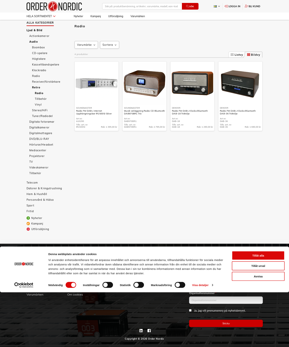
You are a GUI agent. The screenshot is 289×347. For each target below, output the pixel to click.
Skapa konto (116, 258)
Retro (36, 98)
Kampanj (95, 16)
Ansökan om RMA (79, 274)
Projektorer (37, 166)
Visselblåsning (36, 279)
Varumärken (137, 16)
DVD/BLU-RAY (39, 149)
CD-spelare (40, 63)
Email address (197, 258)
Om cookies (75, 294)
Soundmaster (84, 118)
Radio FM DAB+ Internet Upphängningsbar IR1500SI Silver (94, 123)
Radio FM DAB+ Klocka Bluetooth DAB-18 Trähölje (190, 123)
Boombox (38, 58)
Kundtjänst (78, 252)
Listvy (237, 65)
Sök (190, 6)
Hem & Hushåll (37, 204)
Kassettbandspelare (46, 75)
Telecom (32, 193)
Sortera (109, 55)
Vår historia (34, 268)
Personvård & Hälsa (40, 210)
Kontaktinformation (162, 268)
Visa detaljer (200, 339)
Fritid (30, 222)
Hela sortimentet (41, 16)
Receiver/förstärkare (46, 92)
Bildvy (253, 65)
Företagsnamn (198, 275)
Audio (33, 52)
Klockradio (39, 81)
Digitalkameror (39, 138)
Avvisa (258, 330)
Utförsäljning (115, 16)
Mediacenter (37, 161)
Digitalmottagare (40, 144)
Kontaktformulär (160, 274)
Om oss (32, 263)
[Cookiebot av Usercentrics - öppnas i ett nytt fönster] (24, 340)
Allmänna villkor (78, 258)
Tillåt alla (258, 310)
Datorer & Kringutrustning (44, 199)
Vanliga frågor (77, 263)
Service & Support (79, 268)
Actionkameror (39, 46)
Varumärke (86, 55)
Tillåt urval (258, 320)
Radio (36, 86)
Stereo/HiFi (40, 121)
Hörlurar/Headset (41, 155)
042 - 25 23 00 (170, 258)
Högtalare (39, 69)
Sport (30, 216)
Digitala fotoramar (42, 132)
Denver (176, 118)
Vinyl (38, 115)
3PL (29, 258)
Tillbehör (41, 109)
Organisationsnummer (202, 293)
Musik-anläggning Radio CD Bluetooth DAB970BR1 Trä (144, 123)
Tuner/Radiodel (42, 126)
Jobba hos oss (36, 284)
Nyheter (78, 16)
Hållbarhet (34, 274)
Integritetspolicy (78, 289)
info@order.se (167, 263)
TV (31, 172)
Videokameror (38, 178)
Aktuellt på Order (38, 289)
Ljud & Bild (35, 41)
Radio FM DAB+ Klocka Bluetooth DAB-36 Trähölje (238, 123)
